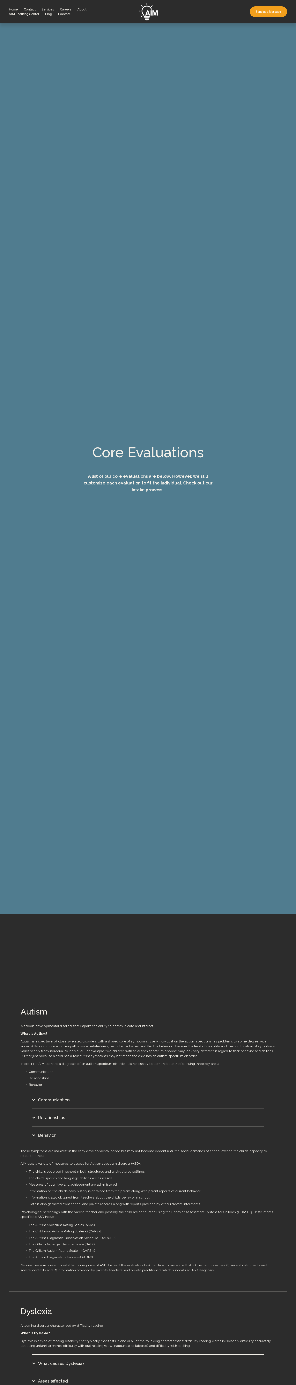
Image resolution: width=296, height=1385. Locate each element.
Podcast (64, 14)
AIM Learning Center (24, 14)
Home (13, 9)
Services (48, 9)
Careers (66, 9)
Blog (48, 14)
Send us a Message (268, 11)
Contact (30, 9)
